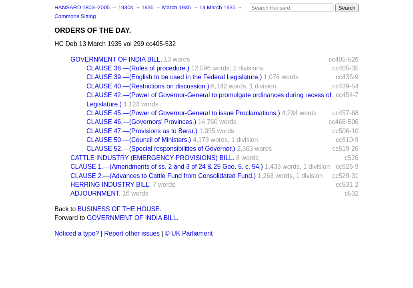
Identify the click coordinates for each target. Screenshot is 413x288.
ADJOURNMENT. (95, 193)
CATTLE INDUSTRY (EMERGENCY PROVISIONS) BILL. (152, 157)
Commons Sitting (75, 16)
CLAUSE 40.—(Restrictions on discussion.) (147, 86)
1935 (148, 7)
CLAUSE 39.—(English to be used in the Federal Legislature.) (174, 77)
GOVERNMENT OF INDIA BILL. (116, 59)
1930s (126, 7)
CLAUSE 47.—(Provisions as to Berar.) (141, 131)
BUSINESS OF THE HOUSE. (120, 209)
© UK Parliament (189, 233)
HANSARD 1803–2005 (82, 7)
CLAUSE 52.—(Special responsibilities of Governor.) (160, 148)
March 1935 (177, 7)
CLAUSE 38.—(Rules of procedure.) (137, 68)
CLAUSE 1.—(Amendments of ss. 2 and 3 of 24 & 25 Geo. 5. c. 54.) (166, 166)
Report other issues (132, 233)
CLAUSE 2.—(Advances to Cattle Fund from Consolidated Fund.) (163, 175)
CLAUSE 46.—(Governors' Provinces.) (141, 121)
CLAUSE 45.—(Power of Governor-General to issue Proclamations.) (183, 113)
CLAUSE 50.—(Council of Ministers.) (138, 139)
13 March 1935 (218, 7)
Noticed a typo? (76, 233)
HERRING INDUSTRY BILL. (110, 184)
